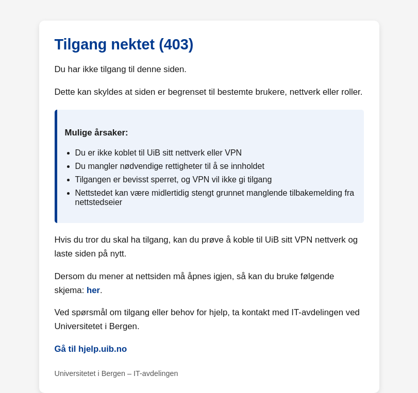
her (93, 290)
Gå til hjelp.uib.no (91, 349)
